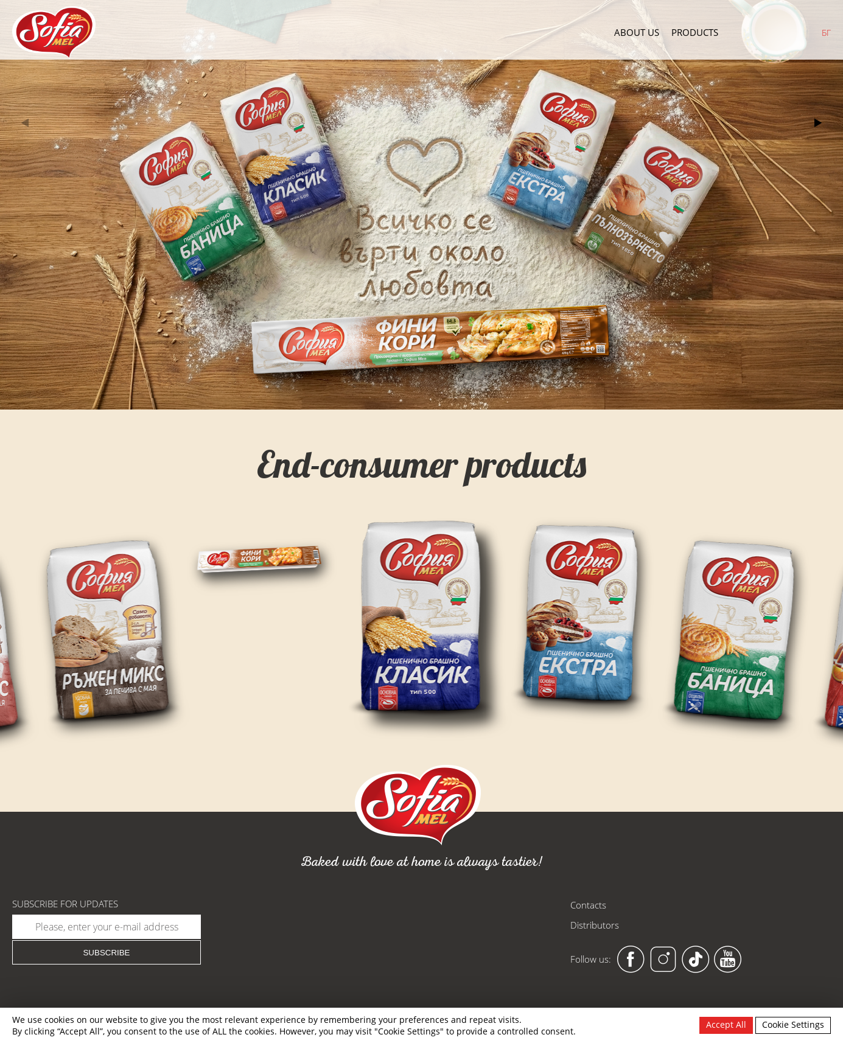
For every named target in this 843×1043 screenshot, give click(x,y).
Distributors (594, 925)
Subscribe (106, 952)
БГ (826, 32)
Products (694, 32)
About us (636, 32)
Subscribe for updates (65, 904)
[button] (818, 123)
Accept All (726, 1024)
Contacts (588, 905)
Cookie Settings (793, 1024)
